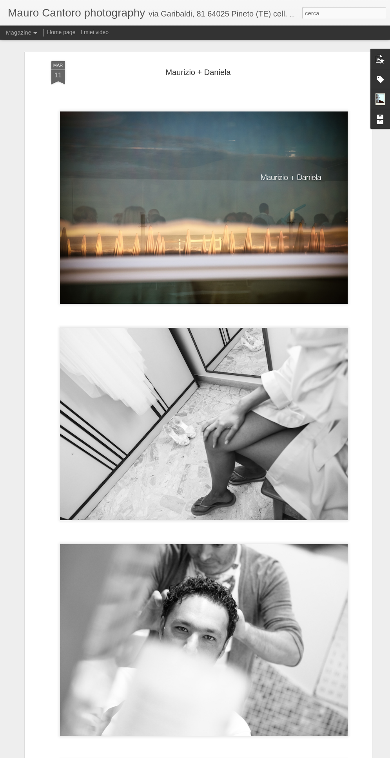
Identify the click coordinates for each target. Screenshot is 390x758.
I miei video (95, 32)
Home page (61, 32)
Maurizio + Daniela (197, 72)
